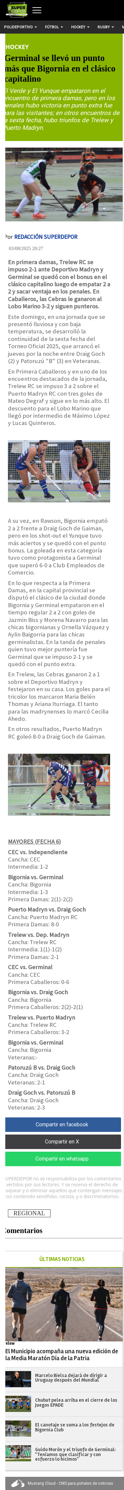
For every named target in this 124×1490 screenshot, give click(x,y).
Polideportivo (20, 27)
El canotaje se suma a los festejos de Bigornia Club (74, 1427)
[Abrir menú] (36, 10)
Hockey (80, 27)
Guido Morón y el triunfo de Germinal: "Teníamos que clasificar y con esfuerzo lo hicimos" (75, 1454)
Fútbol (54, 27)
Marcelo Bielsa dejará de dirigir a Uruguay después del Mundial (71, 1377)
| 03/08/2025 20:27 (23, 248)
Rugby (106, 27)
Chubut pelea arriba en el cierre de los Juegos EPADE (76, 1402)
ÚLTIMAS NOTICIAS (62, 1259)
